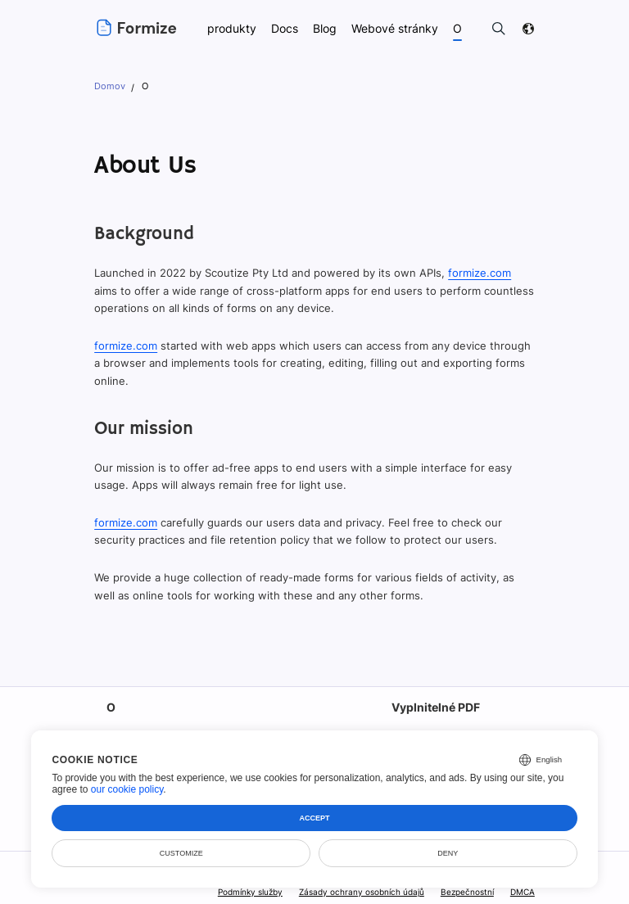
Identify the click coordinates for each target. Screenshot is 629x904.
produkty (230, 28)
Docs (284, 28)
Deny (447, 853)
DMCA (522, 892)
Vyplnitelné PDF (435, 707)
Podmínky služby (251, 892)
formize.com (477, 272)
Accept (315, 818)
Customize (181, 853)
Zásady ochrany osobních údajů (363, 892)
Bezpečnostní (467, 892)
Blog (325, 28)
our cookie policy (127, 789)
